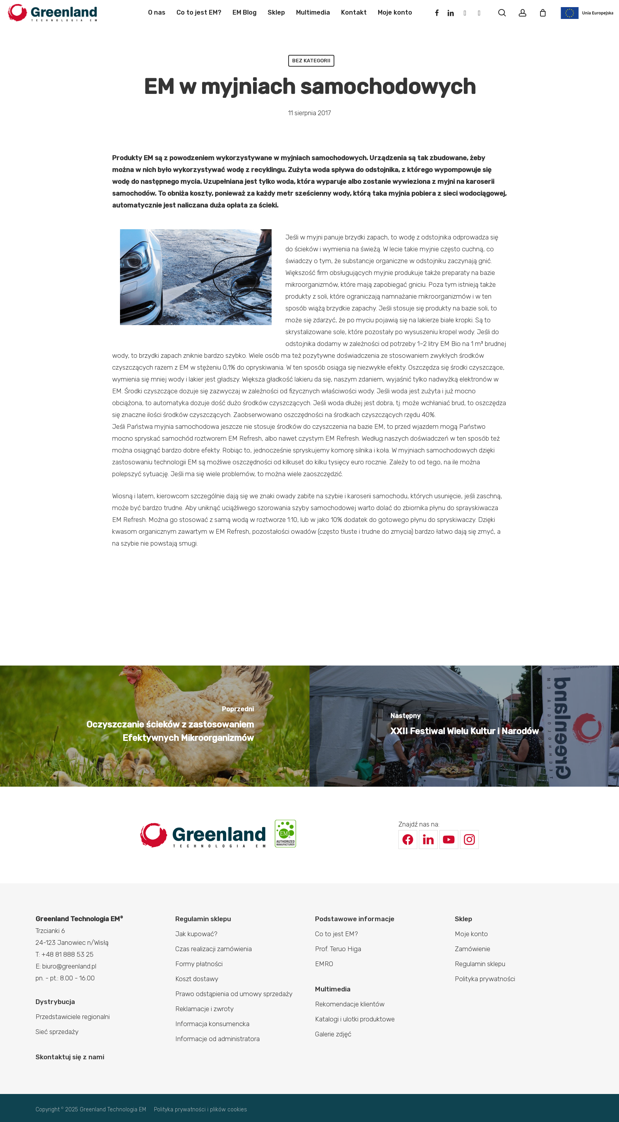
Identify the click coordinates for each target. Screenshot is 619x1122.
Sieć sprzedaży (57, 1032)
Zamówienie (472, 949)
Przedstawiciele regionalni (73, 1017)
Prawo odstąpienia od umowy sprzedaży (234, 994)
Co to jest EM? (336, 934)
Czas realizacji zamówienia (213, 949)
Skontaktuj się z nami (70, 1057)
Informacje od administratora (217, 1039)
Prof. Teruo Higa (338, 949)
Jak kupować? (196, 934)
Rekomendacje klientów (350, 1004)
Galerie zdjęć (333, 1034)
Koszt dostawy (196, 979)
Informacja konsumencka (212, 1024)
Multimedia (333, 989)
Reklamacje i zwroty (204, 1009)
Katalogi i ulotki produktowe (355, 1019)
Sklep (463, 919)
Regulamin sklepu (203, 919)
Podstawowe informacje (354, 919)
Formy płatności (199, 964)
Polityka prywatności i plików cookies (200, 1109)
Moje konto (471, 934)
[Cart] (542, 12)
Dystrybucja (55, 1002)
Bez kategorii (311, 61)
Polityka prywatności (485, 979)
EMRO (324, 964)
